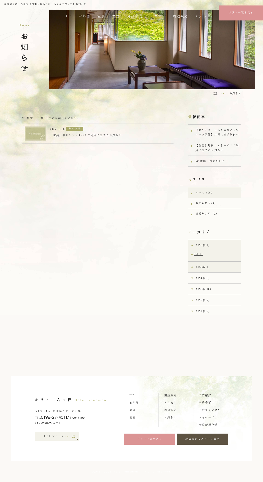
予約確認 (205, 395)
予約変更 (205, 402)
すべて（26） (204, 192)
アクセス (157, 16)
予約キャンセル (210, 409)
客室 (116, 16)
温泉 (101, 16)
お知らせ (203, 16)
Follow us (57, 436)
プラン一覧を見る (241, 12)
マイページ (206, 417)
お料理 (84, 16)
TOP (68, 16)
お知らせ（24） (206, 203)
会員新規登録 (208, 424)
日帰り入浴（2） (207, 213)
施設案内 (135, 16)
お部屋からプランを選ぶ (202, 438)
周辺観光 (180, 16)
